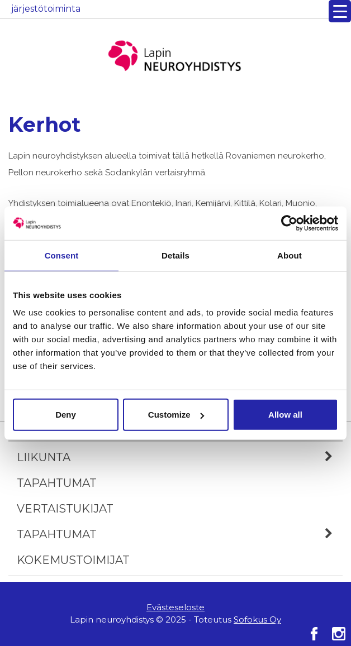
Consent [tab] (62, 255)
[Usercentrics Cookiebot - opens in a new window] (289, 222)
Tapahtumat (57, 483)
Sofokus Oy (257, 619)
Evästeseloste (175, 607)
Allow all (285, 414)
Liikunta (180, 457)
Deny (65, 414)
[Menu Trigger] (340, 11)
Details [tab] (175, 255)
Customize (176, 414)
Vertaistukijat (65, 508)
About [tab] (289, 255)
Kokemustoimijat (73, 560)
